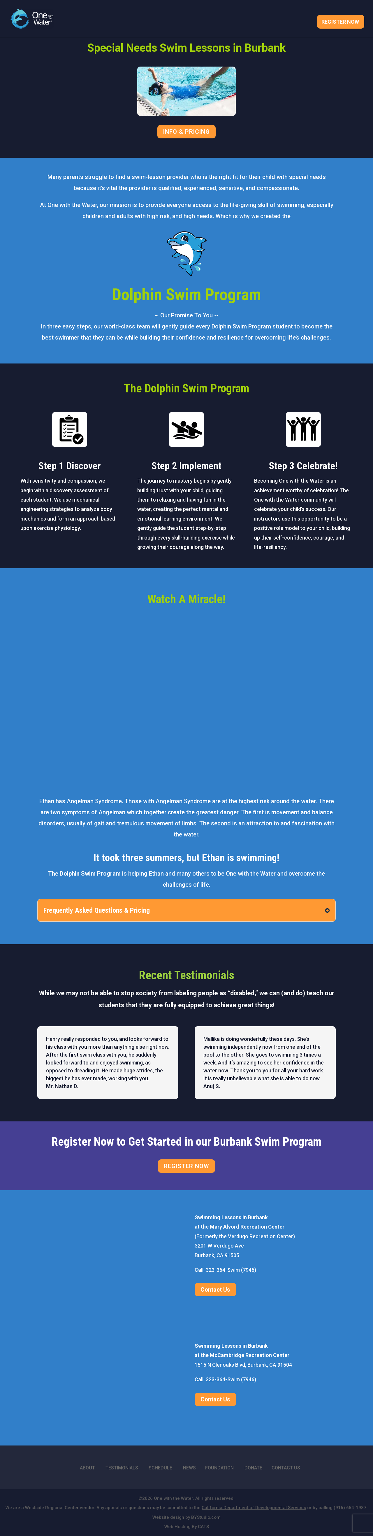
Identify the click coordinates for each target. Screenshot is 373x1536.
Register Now (340, 23)
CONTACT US (286, 1468)
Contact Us (215, 1289)
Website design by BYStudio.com (186, 1517)
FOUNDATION (219, 1468)
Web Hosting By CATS (186, 1526)
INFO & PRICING (186, 131)
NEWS (189, 1468)
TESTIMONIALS (121, 1468)
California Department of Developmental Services (254, 1507)
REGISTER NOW (186, 1166)
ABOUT (87, 1468)
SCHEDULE (160, 1468)
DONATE (253, 1468)
